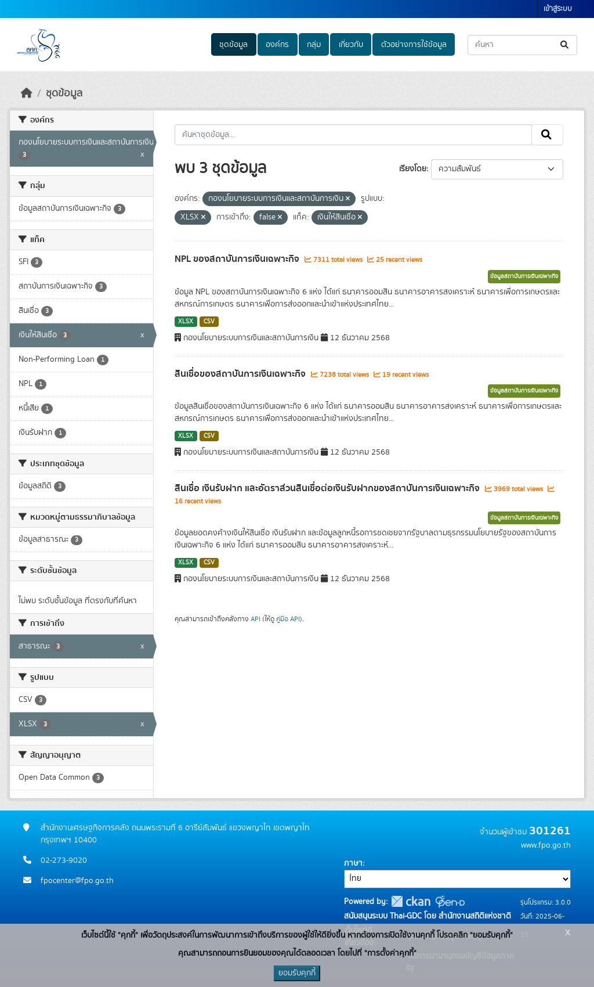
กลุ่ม (314, 45)
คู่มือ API (288, 619)
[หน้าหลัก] (26, 93)
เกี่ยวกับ (351, 45)
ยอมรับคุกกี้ (297, 973)
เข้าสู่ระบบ (558, 9)
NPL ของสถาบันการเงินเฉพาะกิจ (238, 258)
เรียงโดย (412, 169)
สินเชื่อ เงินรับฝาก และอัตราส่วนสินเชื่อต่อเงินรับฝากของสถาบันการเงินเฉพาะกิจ (328, 488)
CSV (209, 321)
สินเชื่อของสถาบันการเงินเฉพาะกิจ (241, 373)
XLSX (185, 321)
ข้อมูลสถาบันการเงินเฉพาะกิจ (524, 276)
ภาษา (353, 863)
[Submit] (565, 45)
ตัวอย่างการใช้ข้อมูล (414, 45)
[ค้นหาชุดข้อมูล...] (522, 45)
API (255, 619)
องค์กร (277, 45)
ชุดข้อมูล (233, 45)
